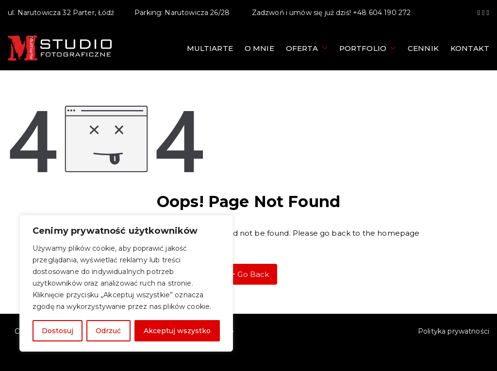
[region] (126, 283)
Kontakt (469, 48)
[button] (323, 48)
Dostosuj (57, 330)
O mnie (259, 48)
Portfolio (367, 48)
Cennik (423, 48)
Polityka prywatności (453, 331)
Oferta (307, 48)
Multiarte (210, 48)
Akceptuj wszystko (177, 330)
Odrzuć (108, 330)
